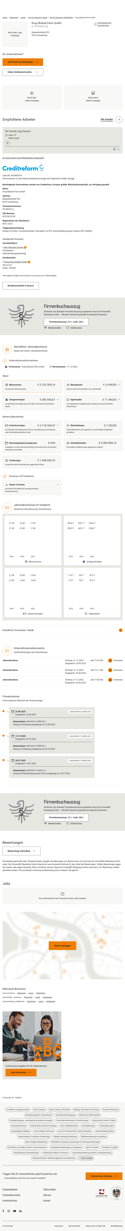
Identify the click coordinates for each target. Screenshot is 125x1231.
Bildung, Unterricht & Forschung (86, 1110)
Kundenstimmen (10, 1200)
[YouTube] (14, 1211)
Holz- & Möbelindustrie (69, 1126)
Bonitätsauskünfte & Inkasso (21, 286)
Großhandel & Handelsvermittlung (43, 1126)
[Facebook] (3, 1211)
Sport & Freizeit (92, 1147)
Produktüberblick (10, 1189)
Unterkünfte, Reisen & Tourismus (55, 1153)
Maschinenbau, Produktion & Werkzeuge (34, 1137)
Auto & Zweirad (39, 1110)
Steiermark (21, 993)
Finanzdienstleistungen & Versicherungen (72, 1120)
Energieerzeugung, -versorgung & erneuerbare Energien (31, 1120)
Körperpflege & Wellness (20, 1131)
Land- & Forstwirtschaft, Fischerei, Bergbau (74, 1131)
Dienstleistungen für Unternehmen (38, 1115)
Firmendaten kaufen (11, 1195)
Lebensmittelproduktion (104, 1131)
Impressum (58, 1226)
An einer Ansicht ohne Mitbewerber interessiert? (23, 158)
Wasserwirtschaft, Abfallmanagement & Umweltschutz (54, 1158)
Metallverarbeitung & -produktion (94, 1137)
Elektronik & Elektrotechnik (89, 1115)
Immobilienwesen (88, 1126)
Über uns (47, 1195)
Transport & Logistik (109, 1147)
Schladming (40, 993)
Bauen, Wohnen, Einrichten (59, 1110)
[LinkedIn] (20, 1211)
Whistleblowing (116, 1226)
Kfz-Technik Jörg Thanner (18, 131)
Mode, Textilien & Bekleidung (36, 1142)
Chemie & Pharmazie (111, 1110)
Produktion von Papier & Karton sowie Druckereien (27, 1147)
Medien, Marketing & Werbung (65, 1137)
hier (72, 178)
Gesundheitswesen (18, 1126)
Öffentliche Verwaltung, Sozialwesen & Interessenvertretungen (75, 1142)
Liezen (30, 993)
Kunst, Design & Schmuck (44, 1131)
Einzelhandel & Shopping (65, 1115)
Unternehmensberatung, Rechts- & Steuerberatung (91, 1153)
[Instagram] (9, 1211)
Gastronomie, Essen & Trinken (103, 1120)
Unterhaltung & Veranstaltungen (26, 1153)
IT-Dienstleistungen (106, 1126)
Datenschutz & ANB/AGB (95, 1226)
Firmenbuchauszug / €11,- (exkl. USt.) (66, 322)
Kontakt (46, 1200)
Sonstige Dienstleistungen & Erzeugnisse (66, 1147)
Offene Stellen (49, 1189)
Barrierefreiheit (74, 1226)
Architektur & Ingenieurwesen (17, 1110)
